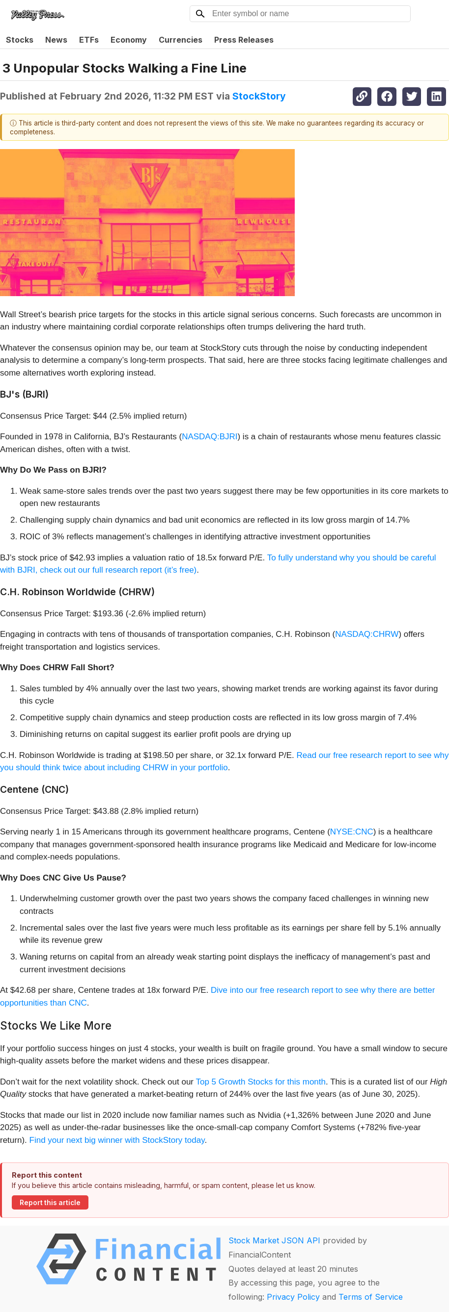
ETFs (89, 40)
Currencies (180, 40)
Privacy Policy (293, 1297)
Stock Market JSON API (274, 1240)
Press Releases (244, 40)
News (56, 40)
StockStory (259, 96)
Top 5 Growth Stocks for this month (261, 1081)
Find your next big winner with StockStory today (117, 1140)
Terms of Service (370, 1297)
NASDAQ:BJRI (209, 436)
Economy (129, 40)
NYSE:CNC (351, 831)
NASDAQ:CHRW (366, 634)
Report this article (50, 1203)
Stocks (19, 40)
